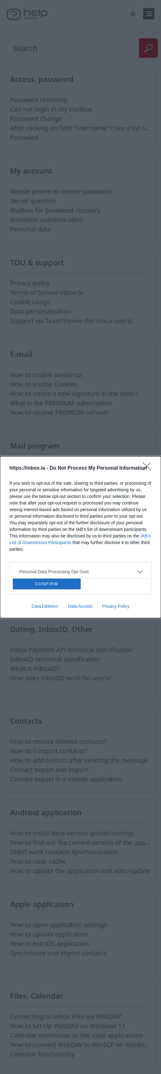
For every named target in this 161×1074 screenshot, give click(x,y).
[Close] (149, 468)
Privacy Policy (115, 606)
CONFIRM (46, 583)
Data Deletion (45, 606)
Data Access (80, 606)
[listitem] (80, 571)
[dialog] (80, 537)
